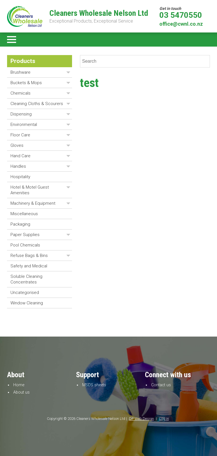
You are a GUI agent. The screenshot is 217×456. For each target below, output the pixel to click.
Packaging (20, 224)
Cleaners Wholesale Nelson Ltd (98, 13)
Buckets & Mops (26, 82)
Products (22, 61)
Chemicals (20, 93)
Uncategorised (24, 292)
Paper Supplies (25, 234)
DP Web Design (141, 418)
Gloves (16, 145)
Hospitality (20, 176)
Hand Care (20, 155)
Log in (164, 418)
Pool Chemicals (25, 245)
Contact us (161, 385)
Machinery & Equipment (32, 203)
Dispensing (21, 114)
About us (21, 392)
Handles (18, 166)
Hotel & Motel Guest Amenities (29, 190)
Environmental (23, 124)
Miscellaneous (24, 213)
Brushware (20, 72)
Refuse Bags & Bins (29, 255)
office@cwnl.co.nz (181, 24)
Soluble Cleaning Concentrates (26, 279)
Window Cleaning (26, 303)
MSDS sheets (94, 385)
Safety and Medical (28, 266)
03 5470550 (180, 15)
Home (18, 385)
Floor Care (20, 135)
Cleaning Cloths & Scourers (36, 103)
